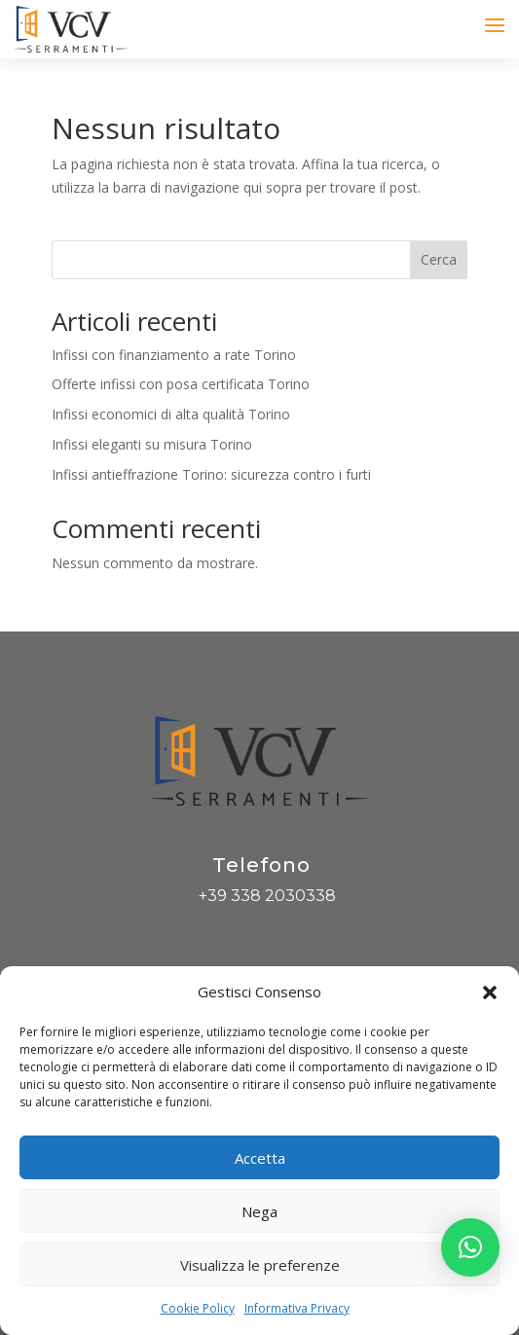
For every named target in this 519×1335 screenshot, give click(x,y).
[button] (490, 992)
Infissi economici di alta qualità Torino (171, 414)
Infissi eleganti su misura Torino (152, 444)
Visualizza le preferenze (260, 1265)
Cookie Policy (198, 1308)
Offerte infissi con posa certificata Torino (181, 384)
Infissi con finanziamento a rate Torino (174, 354)
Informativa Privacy (297, 1308)
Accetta (260, 1158)
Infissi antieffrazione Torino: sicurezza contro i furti (211, 474)
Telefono (261, 865)
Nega (259, 1211)
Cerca (439, 259)
